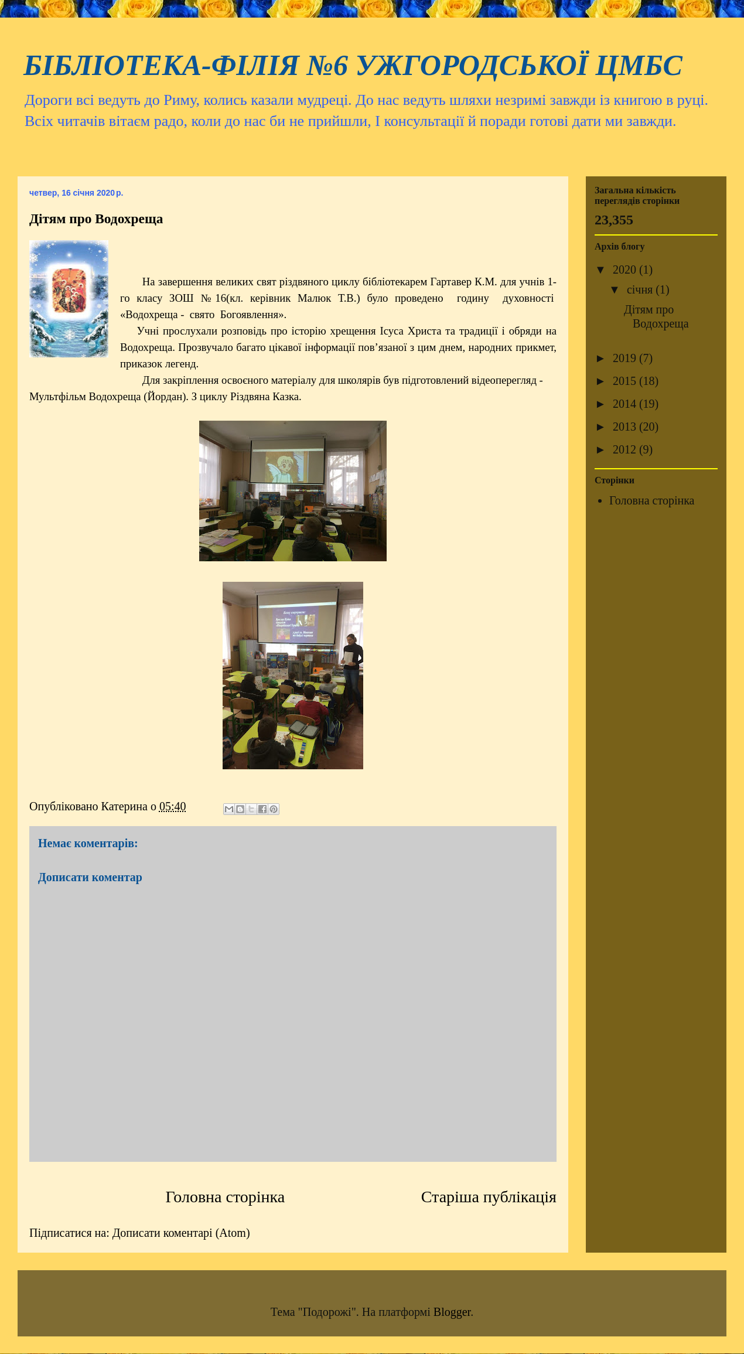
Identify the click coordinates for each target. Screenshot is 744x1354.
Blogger (452, 1311)
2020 (626, 269)
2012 (626, 449)
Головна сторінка (225, 1197)
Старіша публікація (489, 1197)
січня (641, 289)
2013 (626, 426)
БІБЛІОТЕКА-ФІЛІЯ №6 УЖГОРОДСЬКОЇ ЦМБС (352, 65)
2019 (626, 358)
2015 (626, 380)
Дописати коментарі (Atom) (181, 1232)
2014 (626, 403)
